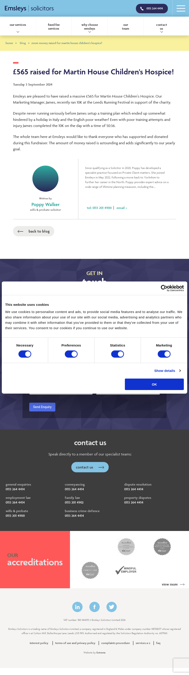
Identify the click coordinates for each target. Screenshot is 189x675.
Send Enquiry (42, 407)
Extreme (101, 652)
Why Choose (90, 26)
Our (126, 26)
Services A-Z (143, 643)
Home (11, 43)
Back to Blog (34, 231)
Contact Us (90, 467)
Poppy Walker (46, 204)
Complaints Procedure (115, 643)
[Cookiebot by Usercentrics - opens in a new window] (164, 288)
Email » (122, 208)
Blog (24, 43)
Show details (164, 371)
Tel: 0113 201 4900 (99, 208)
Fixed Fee (54, 26)
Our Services (18, 24)
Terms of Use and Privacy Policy (75, 643)
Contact (162, 26)
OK (154, 384)
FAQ (158, 643)
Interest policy (39, 643)
